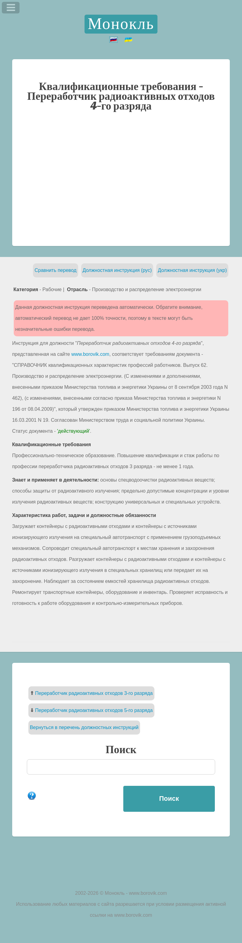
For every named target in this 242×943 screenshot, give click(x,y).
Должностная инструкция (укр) (192, 270)
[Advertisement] (121, 178)
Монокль (121, 24)
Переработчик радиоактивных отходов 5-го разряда (94, 710)
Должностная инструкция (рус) (117, 270)
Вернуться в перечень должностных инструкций (84, 727)
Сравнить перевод (55, 270)
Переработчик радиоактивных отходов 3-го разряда (94, 693)
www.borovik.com (90, 354)
